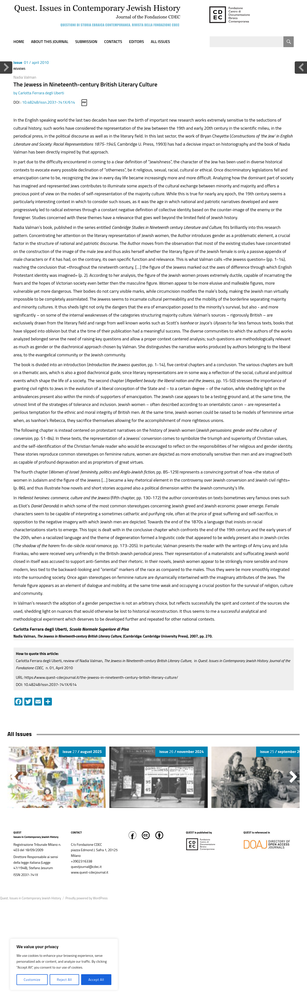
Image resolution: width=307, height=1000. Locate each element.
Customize (32, 979)
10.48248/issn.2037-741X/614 (48, 102)
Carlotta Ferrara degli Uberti (41, 93)
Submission (86, 41)
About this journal (49, 41)
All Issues (160, 41)
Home (19, 41)
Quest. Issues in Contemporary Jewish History (30, 898)
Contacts (113, 41)
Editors (136, 41)
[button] (293, 777)
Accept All (96, 979)
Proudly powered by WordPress (86, 898)
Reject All (64, 979)
